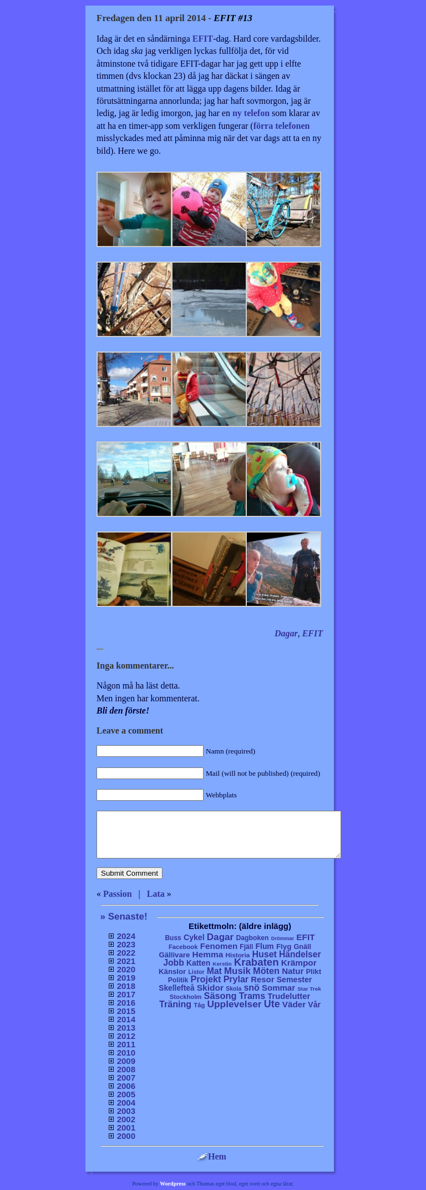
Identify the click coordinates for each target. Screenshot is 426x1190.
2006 (126, 1086)
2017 (126, 994)
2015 (126, 1011)
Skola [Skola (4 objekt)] (233, 989)
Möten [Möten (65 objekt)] (266, 971)
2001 (126, 1127)
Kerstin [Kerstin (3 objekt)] (221, 964)
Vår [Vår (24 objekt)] (314, 1004)
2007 (126, 1077)
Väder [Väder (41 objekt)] (294, 1004)
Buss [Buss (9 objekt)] (173, 938)
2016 (126, 1002)
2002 (126, 1119)
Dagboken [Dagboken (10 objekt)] (252, 938)
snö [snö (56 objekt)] (251, 987)
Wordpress (173, 1184)
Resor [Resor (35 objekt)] (262, 979)
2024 (126, 936)
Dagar (286, 633)
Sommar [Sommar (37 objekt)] (278, 987)
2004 (126, 1102)
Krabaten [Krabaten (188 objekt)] (256, 962)
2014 (126, 1019)
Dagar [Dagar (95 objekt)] (220, 937)
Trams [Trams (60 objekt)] (252, 996)
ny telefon (251, 113)
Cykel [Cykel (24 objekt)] (194, 937)
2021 (126, 961)
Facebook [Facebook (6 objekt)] (183, 946)
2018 (126, 986)
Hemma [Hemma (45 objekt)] (208, 954)
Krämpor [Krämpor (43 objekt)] (299, 962)
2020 (126, 969)
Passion (117, 893)
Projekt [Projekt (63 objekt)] (205, 979)
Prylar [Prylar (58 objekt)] (236, 979)
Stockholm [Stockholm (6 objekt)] (186, 996)
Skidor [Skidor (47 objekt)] (210, 987)
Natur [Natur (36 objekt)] (292, 971)
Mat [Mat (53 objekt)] (214, 971)
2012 (126, 1036)
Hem (211, 1156)
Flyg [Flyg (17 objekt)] (283, 946)
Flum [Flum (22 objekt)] (265, 946)
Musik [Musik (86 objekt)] (237, 971)
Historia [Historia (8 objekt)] (237, 954)
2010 (126, 1052)
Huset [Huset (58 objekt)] (264, 954)
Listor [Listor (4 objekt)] (196, 972)
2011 (126, 1044)
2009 (126, 1061)
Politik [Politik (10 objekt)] (178, 980)
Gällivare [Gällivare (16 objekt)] (174, 955)
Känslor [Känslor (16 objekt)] (172, 971)
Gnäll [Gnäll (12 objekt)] (303, 947)
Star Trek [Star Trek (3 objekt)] (309, 989)
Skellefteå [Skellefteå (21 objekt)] (176, 988)
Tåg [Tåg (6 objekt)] (199, 1005)
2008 (126, 1069)
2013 (126, 1027)
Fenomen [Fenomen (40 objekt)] (219, 946)
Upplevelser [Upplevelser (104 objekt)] (234, 1004)
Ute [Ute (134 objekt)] (272, 1004)
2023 (126, 944)
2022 (126, 952)
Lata (156, 893)
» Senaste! (124, 916)
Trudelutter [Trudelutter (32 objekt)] (288, 996)
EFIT (202, 38)
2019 (126, 977)
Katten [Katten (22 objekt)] (198, 962)
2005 (126, 1094)
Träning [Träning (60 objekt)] (175, 1004)
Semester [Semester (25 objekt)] (294, 979)
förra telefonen (281, 125)
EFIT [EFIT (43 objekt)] (305, 937)
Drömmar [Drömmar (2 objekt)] (282, 938)
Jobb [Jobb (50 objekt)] (173, 962)
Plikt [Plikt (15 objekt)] (313, 971)
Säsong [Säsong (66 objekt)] (220, 996)
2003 (126, 1111)
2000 (126, 1136)
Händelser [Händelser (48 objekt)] (300, 954)
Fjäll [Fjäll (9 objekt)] (246, 947)
